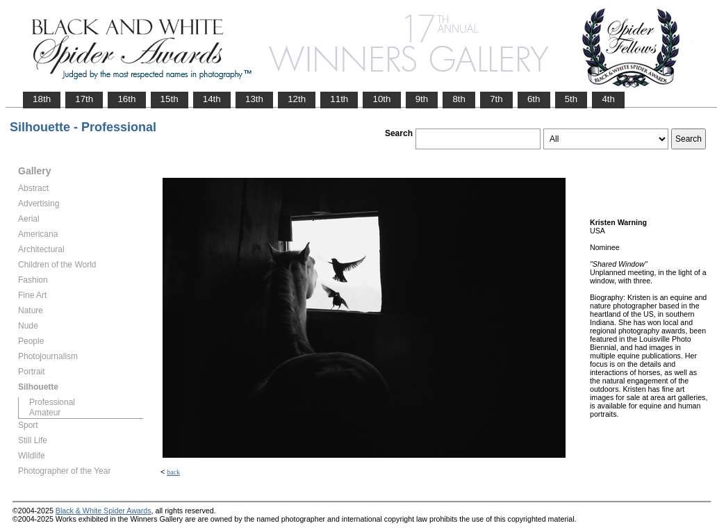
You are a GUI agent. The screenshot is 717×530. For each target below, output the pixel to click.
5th (571, 99)
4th (608, 99)
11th (339, 99)
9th (422, 99)
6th (534, 99)
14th (212, 99)
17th (84, 99)
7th (496, 99)
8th (459, 99)
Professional (52, 402)
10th (381, 99)
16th (126, 99)
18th (41, 99)
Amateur (44, 412)
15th (169, 99)
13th (254, 99)
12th (296, 99)
